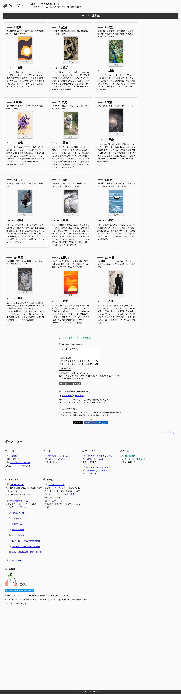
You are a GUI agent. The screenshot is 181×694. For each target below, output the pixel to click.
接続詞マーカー (19, 513)
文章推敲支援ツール (19, 501)
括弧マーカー (18, 524)
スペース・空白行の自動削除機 (26, 541)
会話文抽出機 (18, 530)
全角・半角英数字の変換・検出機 (27, 552)
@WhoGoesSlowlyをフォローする (19, 590)
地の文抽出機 (18, 535)
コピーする (65, 368)
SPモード (79, 396)
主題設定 (14, 456)
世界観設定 (130, 456)
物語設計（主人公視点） (59, 456)
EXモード (65, 459)
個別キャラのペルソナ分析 (98, 467)
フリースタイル (17, 485)
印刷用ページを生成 (71, 384)
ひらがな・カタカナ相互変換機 (26, 547)
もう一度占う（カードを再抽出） (77, 338)
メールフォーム (55, 501)
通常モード (67, 396)
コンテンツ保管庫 (56, 485)
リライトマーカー (20, 507)
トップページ (16, 560)
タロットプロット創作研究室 (61, 494)
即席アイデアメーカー (20, 462)
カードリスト (16, 491)
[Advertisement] (80, 646)
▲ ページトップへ (170, 433)
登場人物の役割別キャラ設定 (99, 456)
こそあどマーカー (20, 518)
